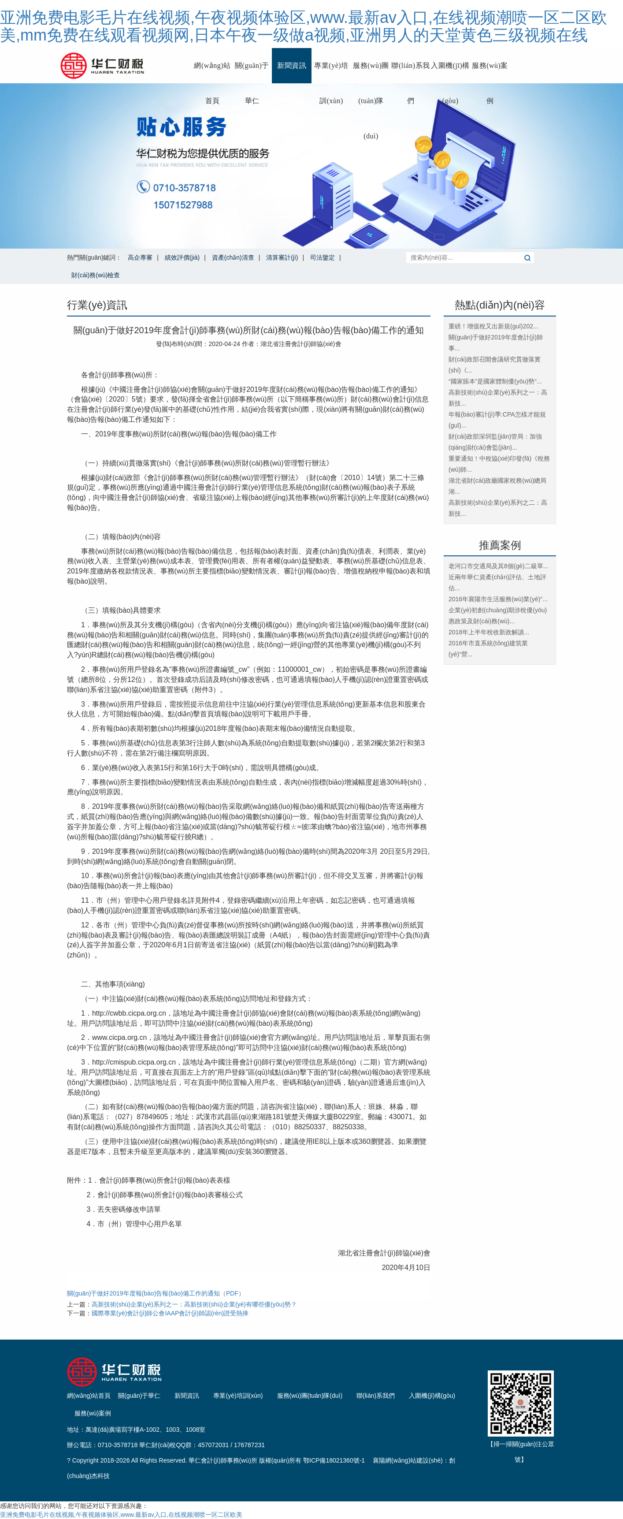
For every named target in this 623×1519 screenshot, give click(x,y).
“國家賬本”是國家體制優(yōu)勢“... (495, 381)
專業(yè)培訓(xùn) (331, 72)
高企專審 (140, 257)
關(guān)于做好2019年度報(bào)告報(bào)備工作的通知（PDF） (156, 1293)
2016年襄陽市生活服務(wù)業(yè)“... (498, 599)
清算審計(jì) (282, 257)
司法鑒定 (322, 257)
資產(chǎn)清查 (233, 257)
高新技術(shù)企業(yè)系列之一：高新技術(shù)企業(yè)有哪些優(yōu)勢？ (194, 1304)
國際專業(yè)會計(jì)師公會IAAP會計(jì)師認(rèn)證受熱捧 (170, 1313)
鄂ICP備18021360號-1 (334, 1460)
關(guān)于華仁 (252, 72)
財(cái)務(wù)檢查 (95, 275)
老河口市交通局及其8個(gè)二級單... (498, 566)
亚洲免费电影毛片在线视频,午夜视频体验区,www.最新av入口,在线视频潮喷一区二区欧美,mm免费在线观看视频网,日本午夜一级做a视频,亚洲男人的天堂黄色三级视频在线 (303, 26)
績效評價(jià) (182, 257)
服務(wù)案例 (490, 72)
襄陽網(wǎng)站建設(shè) (408, 1460)
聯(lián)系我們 (410, 72)
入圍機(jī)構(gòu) (450, 72)
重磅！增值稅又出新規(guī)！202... (493, 326)
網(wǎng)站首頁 (212, 72)
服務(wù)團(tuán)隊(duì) (371, 72)
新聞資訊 (291, 65)
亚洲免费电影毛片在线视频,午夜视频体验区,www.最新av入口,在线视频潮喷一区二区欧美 (121, 1514)
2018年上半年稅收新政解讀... (489, 632)
